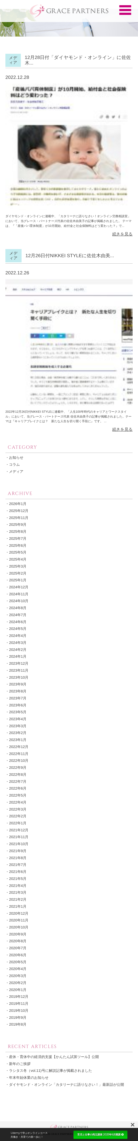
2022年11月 (18, 754)
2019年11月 (18, 1004)
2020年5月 (17, 962)
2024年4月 (17, 636)
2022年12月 (18, 747)
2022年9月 (17, 768)
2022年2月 (17, 816)
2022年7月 (17, 781)
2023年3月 (17, 726)
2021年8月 (17, 858)
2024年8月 (17, 608)
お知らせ (16, 457)
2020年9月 (17, 934)
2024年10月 (18, 601)
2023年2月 (17, 733)
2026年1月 (17, 504)
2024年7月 (17, 615)
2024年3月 (17, 643)
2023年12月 (18, 663)
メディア (16, 471)
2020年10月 (18, 927)
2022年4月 (17, 802)
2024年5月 (17, 629)
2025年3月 (17, 566)
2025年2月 (17, 573)
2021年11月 (18, 837)
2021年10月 (18, 844)
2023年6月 (17, 705)
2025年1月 (17, 580)
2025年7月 (17, 538)
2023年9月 (17, 684)
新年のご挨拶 (20, 1064)
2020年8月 (17, 941)
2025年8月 (17, 531)
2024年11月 (18, 594)
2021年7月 (17, 865)
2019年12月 (18, 997)
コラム (14, 464)
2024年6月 (17, 622)
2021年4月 (17, 886)
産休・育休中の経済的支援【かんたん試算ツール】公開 (54, 1057)
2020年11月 (18, 920)
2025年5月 (17, 552)
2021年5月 (17, 879)
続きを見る (122, 234)
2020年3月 (17, 976)
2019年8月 (17, 1024)
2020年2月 (17, 983)
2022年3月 (17, 809)
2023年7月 (17, 698)
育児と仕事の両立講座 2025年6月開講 (100, 1134)
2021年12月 (18, 830)
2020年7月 (17, 948)
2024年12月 (18, 587)
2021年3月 (17, 892)
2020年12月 (18, 913)
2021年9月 (17, 851)
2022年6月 (17, 788)
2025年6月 (17, 545)
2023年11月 (18, 670)
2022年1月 (17, 823)
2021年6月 (17, 872)
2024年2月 (17, 650)
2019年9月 (17, 1017)
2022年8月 (17, 774)
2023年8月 (17, 691)
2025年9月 (17, 525)
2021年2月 (17, 899)
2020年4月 (17, 969)
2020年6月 (17, 955)
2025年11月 (18, 518)
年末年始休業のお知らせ (29, 1078)
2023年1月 (17, 740)
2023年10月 (18, 677)
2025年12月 (18, 511)
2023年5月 (17, 712)
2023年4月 (17, 719)
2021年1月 (17, 906)
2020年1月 (17, 990)
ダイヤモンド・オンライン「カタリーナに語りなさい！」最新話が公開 (66, 1085)
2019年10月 (18, 1011)
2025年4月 (17, 559)
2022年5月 (17, 795)
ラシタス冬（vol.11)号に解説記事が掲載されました (50, 1071)
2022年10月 (18, 761)
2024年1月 (17, 656)
